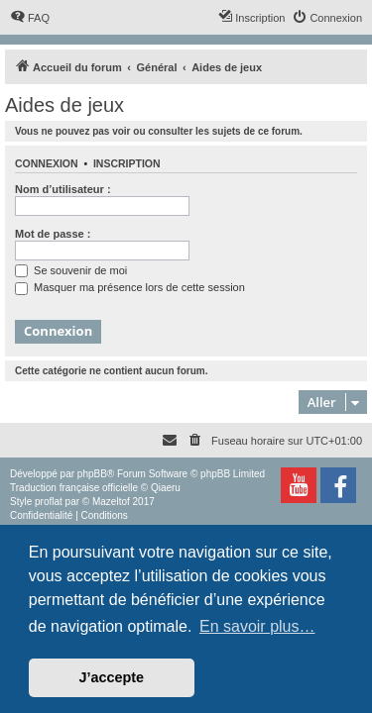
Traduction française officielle (74, 487)
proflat (48, 501)
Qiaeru (166, 487)
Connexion (46, 163)
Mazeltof (111, 501)
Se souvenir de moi (71, 270)
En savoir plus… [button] (257, 626)
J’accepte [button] (112, 677)
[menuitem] (30, 18)
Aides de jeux (64, 105)
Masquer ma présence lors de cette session (130, 287)
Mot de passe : (52, 234)
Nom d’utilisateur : (63, 189)
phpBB (92, 473)
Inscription (127, 163)
